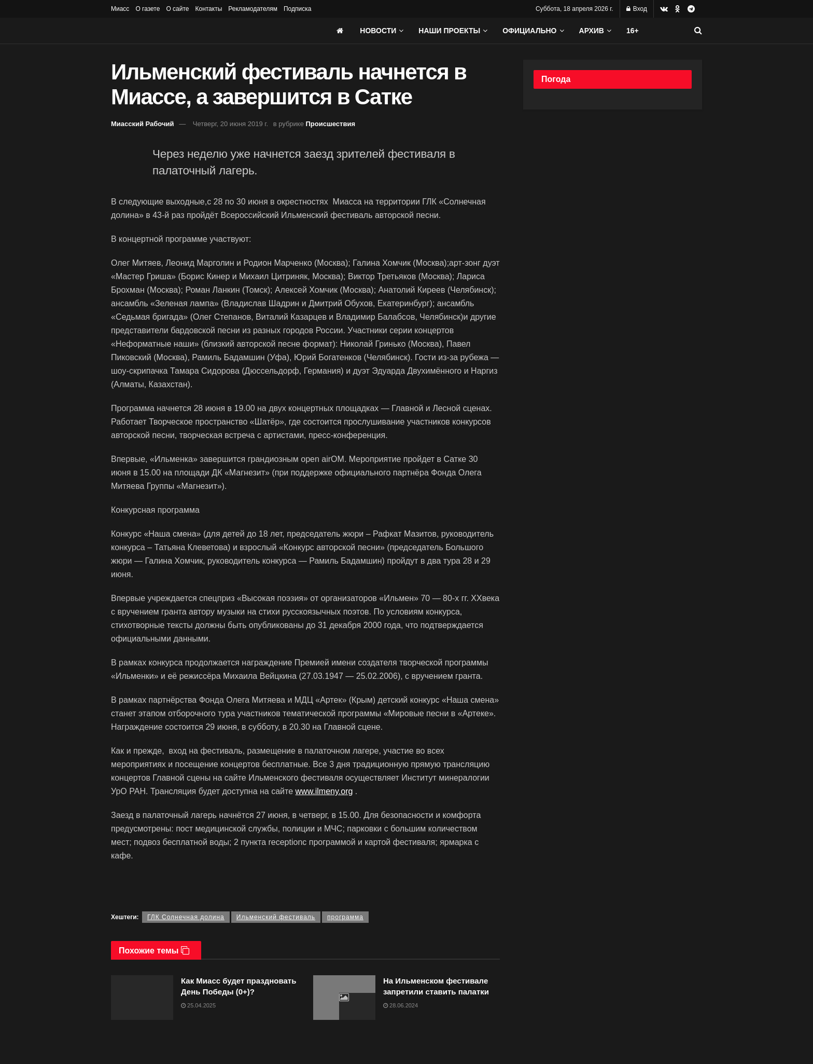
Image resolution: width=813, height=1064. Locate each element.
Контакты (208, 8)
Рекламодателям (252, 8)
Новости (378, 30)
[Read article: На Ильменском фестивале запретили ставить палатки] (344, 997)
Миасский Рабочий (142, 124)
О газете (147, 8)
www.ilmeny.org (324, 791)
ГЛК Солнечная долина (186, 917)
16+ (632, 30)
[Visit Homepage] (189, 31)
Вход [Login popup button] (636, 8)
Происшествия (331, 124)
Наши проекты (449, 30)
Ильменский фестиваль (275, 917)
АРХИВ (591, 30)
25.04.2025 (198, 1005)
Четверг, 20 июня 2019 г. (230, 124)
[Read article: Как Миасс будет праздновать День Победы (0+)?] (142, 997)
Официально (529, 30)
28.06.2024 (400, 1005)
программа (345, 917)
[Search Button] (698, 31)
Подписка (297, 8)
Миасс (120, 8)
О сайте (177, 8)
